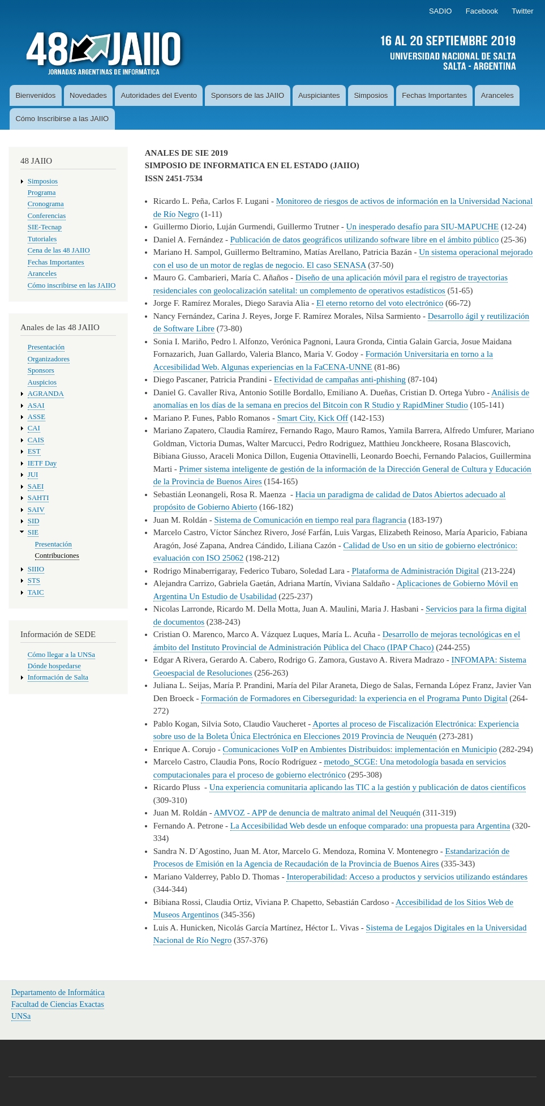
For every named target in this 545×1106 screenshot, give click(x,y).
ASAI (36, 405)
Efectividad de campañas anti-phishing (340, 379)
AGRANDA (46, 394)
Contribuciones (57, 556)
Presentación (46, 347)
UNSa (21, 1016)
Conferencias (47, 216)
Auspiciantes (319, 95)
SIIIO (36, 569)
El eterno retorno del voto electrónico (379, 303)
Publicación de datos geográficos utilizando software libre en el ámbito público (364, 239)
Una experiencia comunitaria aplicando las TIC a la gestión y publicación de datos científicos (367, 787)
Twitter (522, 11)
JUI (33, 475)
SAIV (36, 510)
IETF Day (42, 463)
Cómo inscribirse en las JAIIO (71, 285)
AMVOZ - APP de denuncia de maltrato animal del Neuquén (317, 812)
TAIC (36, 592)
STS (34, 580)
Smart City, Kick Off (312, 417)
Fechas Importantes (434, 95)
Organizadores (49, 359)
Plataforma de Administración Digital (415, 570)
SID (34, 521)
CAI (34, 428)
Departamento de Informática (58, 992)
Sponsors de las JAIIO (247, 95)
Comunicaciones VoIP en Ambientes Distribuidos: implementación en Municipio (360, 749)
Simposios (371, 95)
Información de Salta (58, 677)
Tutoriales (42, 239)
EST (34, 451)
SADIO (440, 11)
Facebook (482, 11)
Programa (42, 193)
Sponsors (41, 370)
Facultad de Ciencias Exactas (57, 1004)
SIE (33, 532)
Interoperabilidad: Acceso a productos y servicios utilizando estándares (406, 876)
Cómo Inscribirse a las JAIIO (62, 118)
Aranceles (497, 95)
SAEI (36, 486)
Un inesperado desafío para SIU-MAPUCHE (422, 226)
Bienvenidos (35, 95)
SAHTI (38, 498)
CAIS (36, 440)
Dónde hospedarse (54, 666)
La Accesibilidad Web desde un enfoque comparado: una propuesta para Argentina (370, 825)
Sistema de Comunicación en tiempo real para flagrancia (310, 519)
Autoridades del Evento (159, 95)
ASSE (36, 417)
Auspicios (42, 382)
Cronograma (46, 204)
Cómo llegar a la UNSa (61, 655)
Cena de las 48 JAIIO (59, 250)
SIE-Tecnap (45, 227)
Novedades (88, 95)
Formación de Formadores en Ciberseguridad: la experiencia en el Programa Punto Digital (354, 698)
